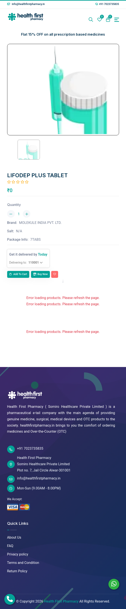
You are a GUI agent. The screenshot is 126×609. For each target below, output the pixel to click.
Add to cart (18, 274)
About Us (14, 537)
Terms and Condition (23, 563)
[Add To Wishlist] (54, 274)
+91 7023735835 (25, 449)
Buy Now (40, 274)
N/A (19, 231)
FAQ (10, 546)
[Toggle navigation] (116, 20)
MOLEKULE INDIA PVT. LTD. (40, 223)
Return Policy (17, 571)
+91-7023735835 (107, 4)
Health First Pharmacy (61, 601)
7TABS (35, 239)
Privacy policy (17, 554)
